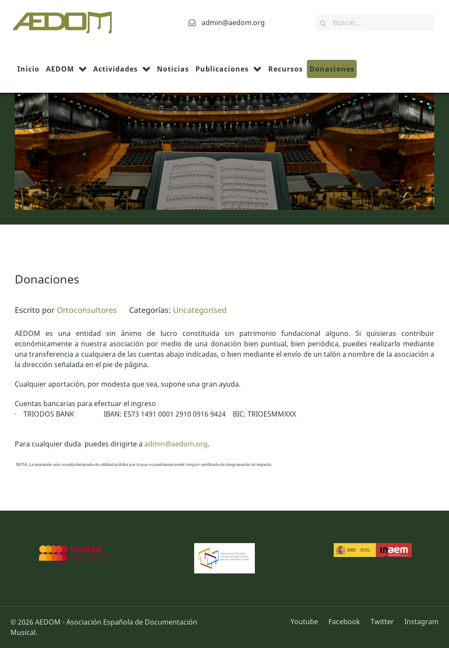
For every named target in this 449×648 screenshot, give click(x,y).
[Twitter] (383, 621)
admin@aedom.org (176, 444)
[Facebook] (345, 621)
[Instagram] (419, 621)
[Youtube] (307, 621)
